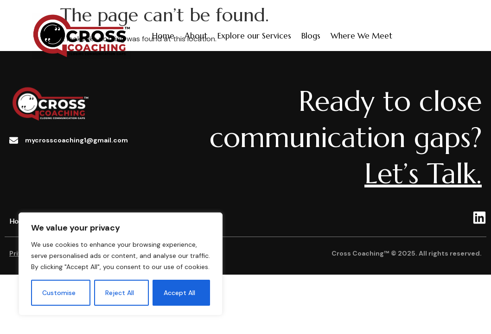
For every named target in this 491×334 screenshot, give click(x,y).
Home (163, 36)
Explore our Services (254, 36)
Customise (59, 293)
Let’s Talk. (423, 173)
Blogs (310, 36)
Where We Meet (361, 36)
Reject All (119, 293)
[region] (121, 263)
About (196, 36)
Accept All (179, 293)
